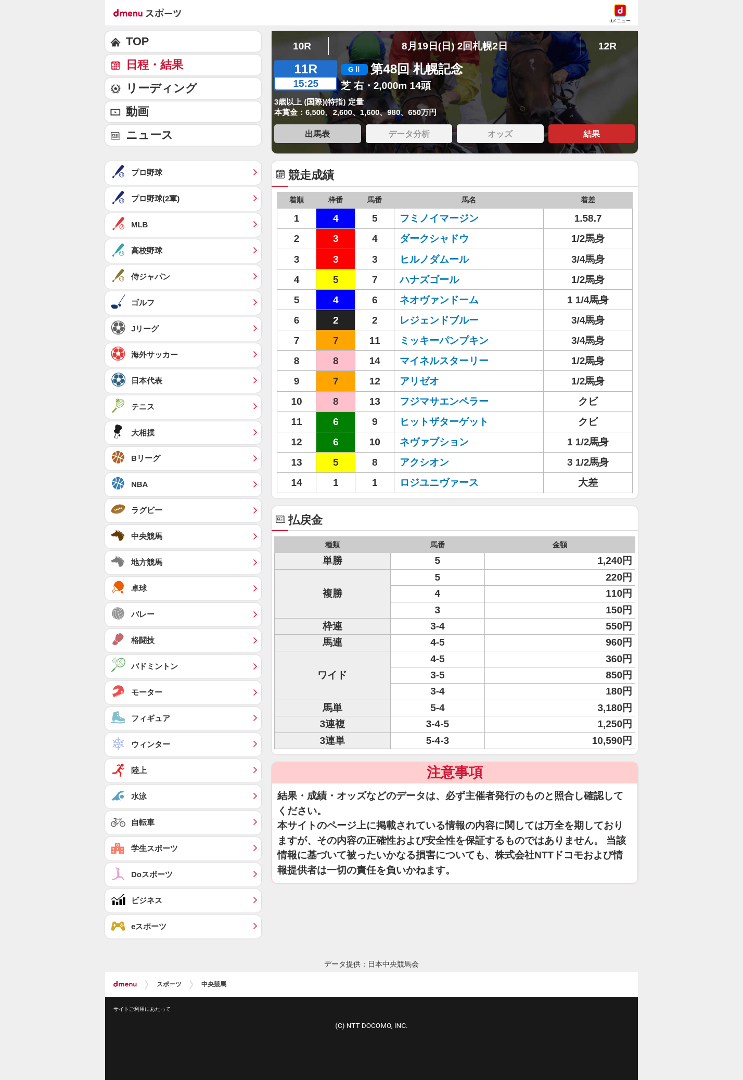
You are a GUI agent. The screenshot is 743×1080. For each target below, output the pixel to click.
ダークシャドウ (434, 238)
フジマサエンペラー (444, 401)
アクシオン (424, 462)
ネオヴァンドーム (439, 299)
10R (302, 46)
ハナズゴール (429, 279)
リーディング (161, 88)
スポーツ (169, 984)
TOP (137, 41)
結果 (591, 133)
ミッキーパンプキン (444, 340)
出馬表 (317, 133)
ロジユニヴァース (439, 482)
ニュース (149, 135)
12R (607, 46)
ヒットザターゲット (444, 421)
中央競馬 (213, 984)
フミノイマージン (439, 218)
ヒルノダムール (434, 259)
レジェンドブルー (439, 320)
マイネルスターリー (444, 360)
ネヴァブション (434, 441)
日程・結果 (154, 64)
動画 (137, 111)
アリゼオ (419, 381)
